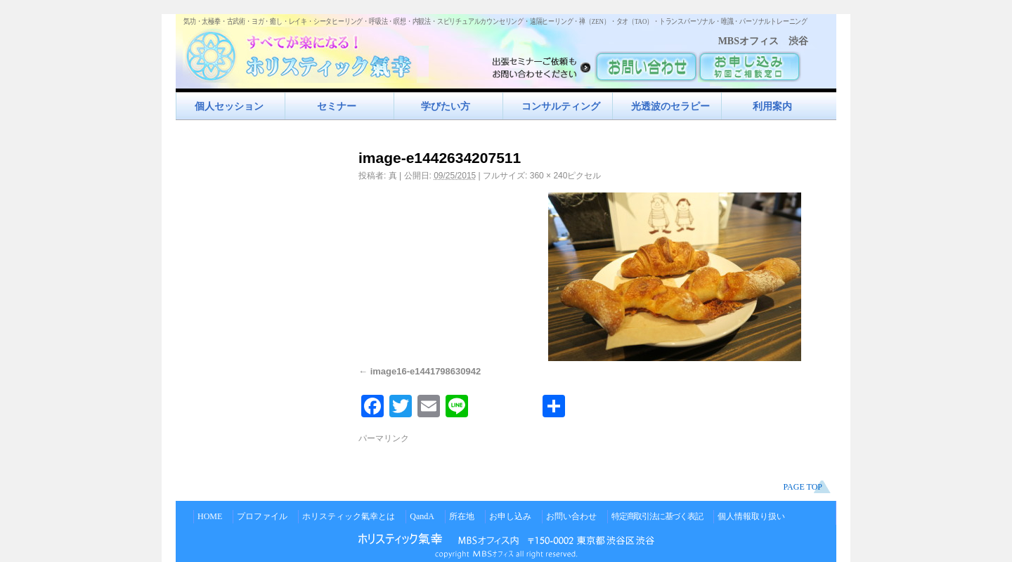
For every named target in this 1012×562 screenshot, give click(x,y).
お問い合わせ (571, 516)
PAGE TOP (803, 487)
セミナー (336, 106)
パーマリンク (383, 438)
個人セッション (229, 106)
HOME (209, 516)
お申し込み (510, 516)
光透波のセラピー (670, 106)
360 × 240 (549, 176)
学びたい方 (445, 106)
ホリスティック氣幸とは (348, 516)
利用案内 (772, 106)
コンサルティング (560, 106)
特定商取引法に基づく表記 (657, 516)
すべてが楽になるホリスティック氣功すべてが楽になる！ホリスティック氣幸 (306, 53)
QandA (422, 516)
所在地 (461, 516)
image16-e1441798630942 (425, 371)
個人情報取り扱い (751, 516)
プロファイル (262, 516)
